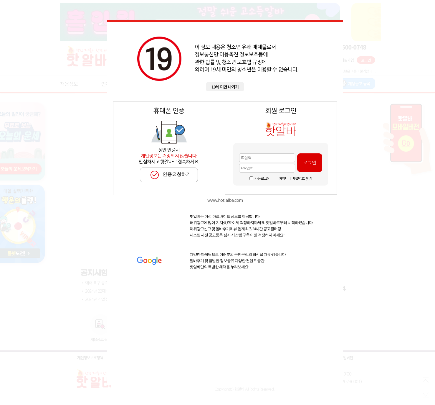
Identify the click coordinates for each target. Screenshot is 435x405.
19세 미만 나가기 (225, 87)
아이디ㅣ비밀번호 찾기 (295, 179)
